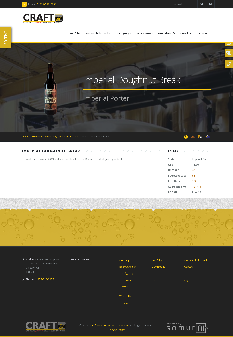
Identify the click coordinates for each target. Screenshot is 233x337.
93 (193, 175)
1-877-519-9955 (46, 4)
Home (26, 136)
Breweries (37, 136)
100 (194, 181)
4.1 (194, 170)
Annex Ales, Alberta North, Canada (63, 136)
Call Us (5, 38)
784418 (196, 186)
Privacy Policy (116, 329)
